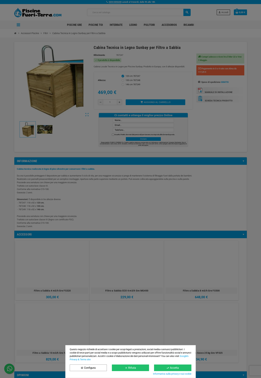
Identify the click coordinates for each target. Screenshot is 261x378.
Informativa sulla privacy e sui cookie (172, 373)
